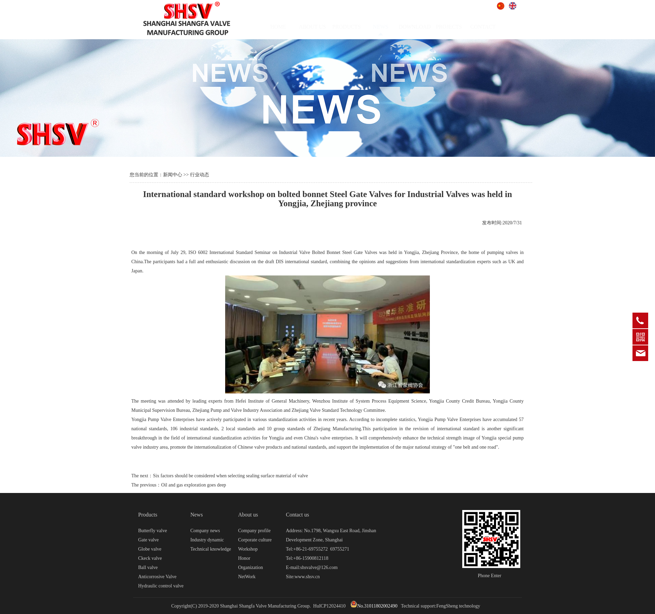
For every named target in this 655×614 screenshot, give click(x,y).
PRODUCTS (352, 27)
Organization (250, 567)
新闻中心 (172, 174)
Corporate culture (255, 539)
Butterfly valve (152, 530)
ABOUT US (318, 27)
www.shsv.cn (307, 576)
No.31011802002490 (373, 606)
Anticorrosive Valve (157, 576)
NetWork (247, 576)
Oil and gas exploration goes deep (193, 485)
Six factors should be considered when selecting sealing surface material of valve (230, 475)
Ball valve (148, 567)
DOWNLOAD (421, 27)
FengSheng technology (458, 606)
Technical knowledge (210, 549)
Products (147, 515)
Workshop (248, 549)
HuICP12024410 (329, 606)
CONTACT (489, 27)
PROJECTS (455, 27)
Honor (244, 558)
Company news (205, 530)
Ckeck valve (150, 558)
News (196, 515)
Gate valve (148, 539)
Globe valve (149, 549)
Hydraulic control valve (161, 585)
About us (248, 515)
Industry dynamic (207, 539)
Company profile (254, 530)
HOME (285, 27)
